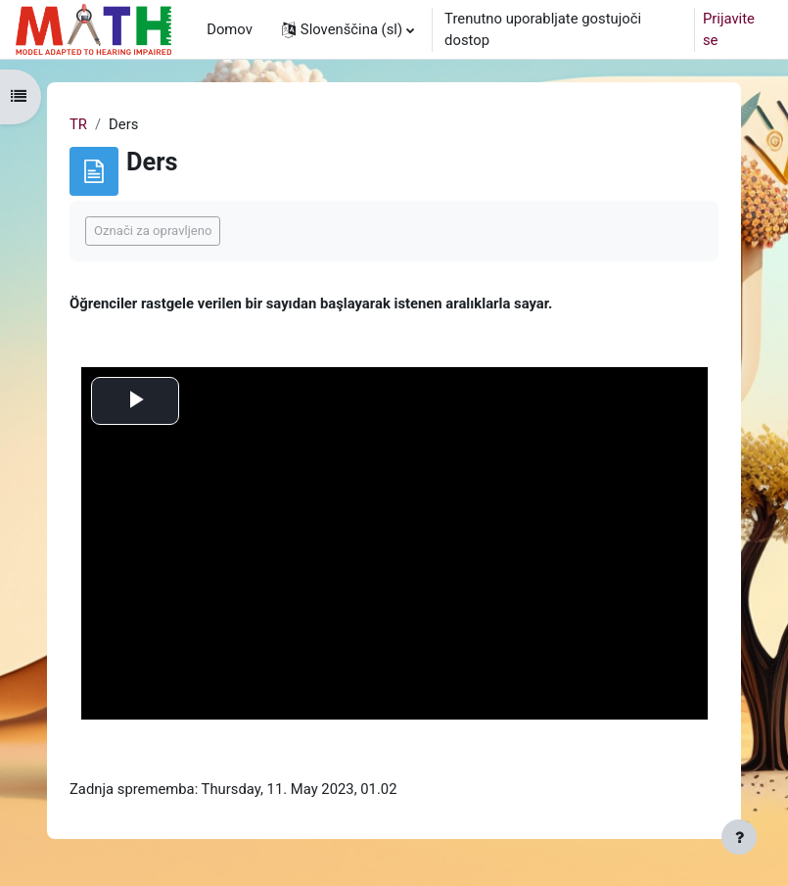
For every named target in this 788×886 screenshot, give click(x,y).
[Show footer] (739, 837)
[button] (348, 29)
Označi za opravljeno (152, 230)
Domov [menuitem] (230, 29)
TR (78, 124)
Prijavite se (729, 29)
